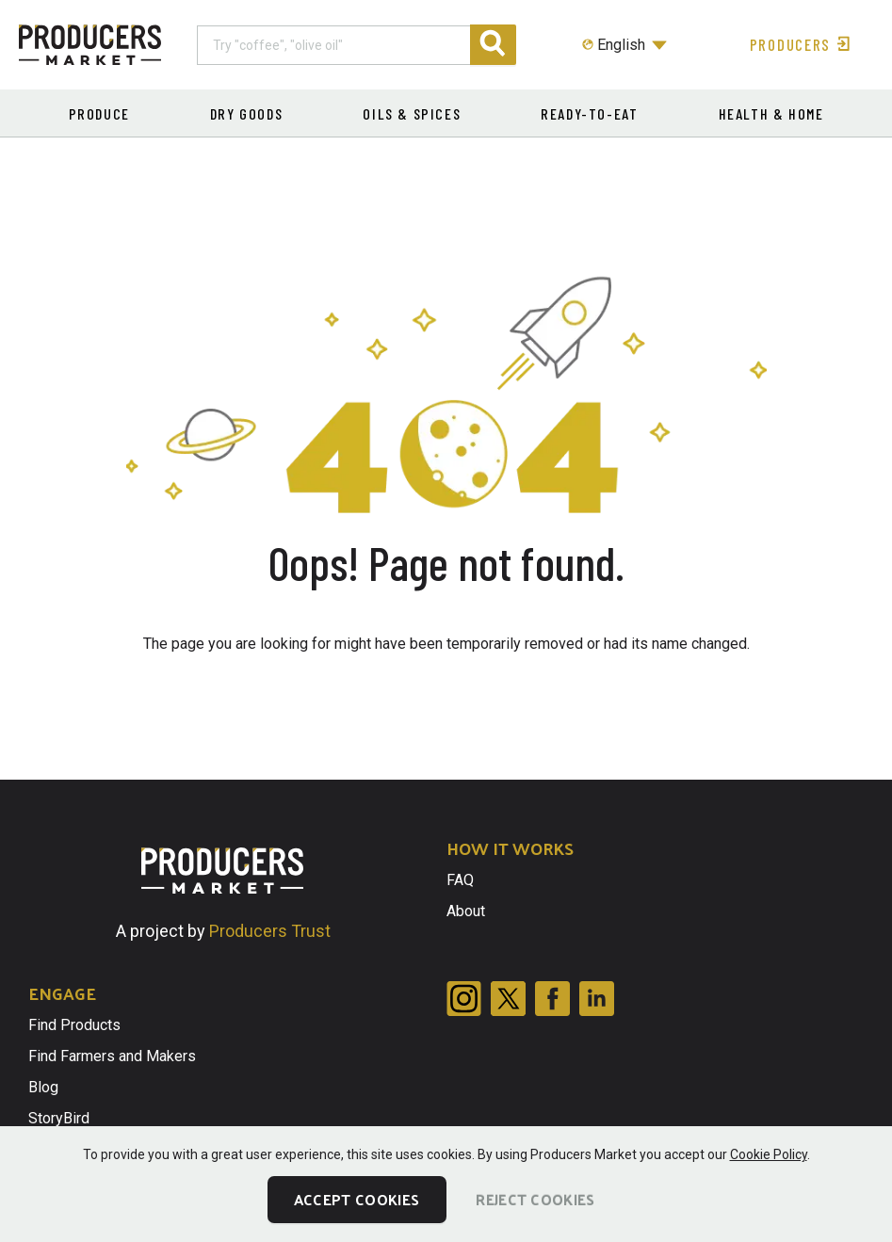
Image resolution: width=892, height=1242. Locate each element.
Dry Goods (246, 113)
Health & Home (771, 113)
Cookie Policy (768, 1154)
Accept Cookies (356, 1199)
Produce (99, 113)
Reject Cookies (535, 1199)
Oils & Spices (412, 113)
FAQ (460, 880)
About (465, 911)
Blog (43, 1087)
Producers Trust (270, 931)
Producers (802, 44)
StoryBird (58, 1118)
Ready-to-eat (589, 113)
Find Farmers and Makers (112, 1056)
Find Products (74, 1025)
